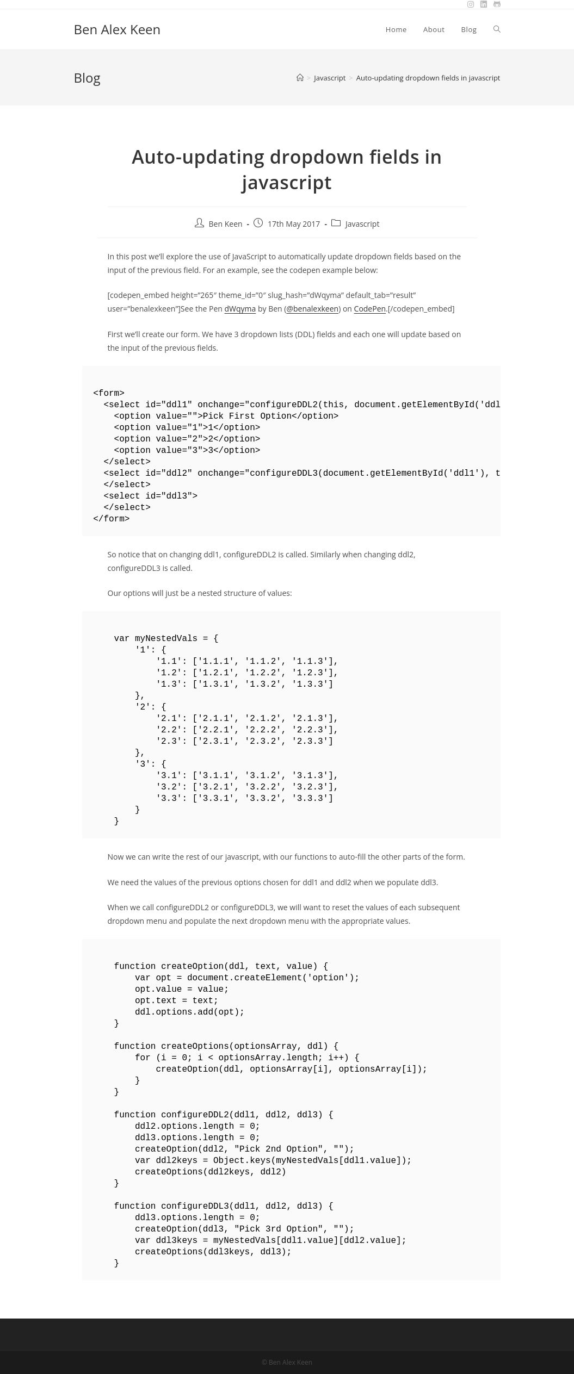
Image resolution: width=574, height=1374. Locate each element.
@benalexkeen (312, 308)
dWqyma (240, 308)
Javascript (362, 224)
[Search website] (497, 29)
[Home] (300, 78)
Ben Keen (226, 224)
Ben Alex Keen (117, 29)
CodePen (370, 308)
